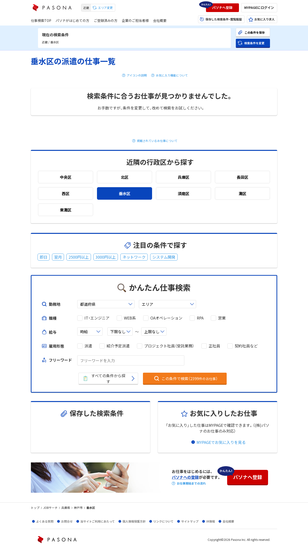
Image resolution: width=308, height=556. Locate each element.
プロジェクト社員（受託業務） (169, 345)
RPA (200, 317)
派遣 (88, 345)
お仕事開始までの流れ (191, 483)
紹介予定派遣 (118, 345)
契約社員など (246, 345)
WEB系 (130, 317)
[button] (222, 7)
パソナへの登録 (185, 477)
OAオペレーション (166, 317)
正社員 (214, 345)
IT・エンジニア (96, 317)
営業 (222, 317)
